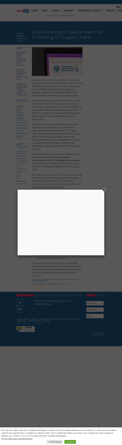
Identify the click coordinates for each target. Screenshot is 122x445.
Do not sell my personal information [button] (16, 438)
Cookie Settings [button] (55, 442)
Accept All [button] (70, 442)
